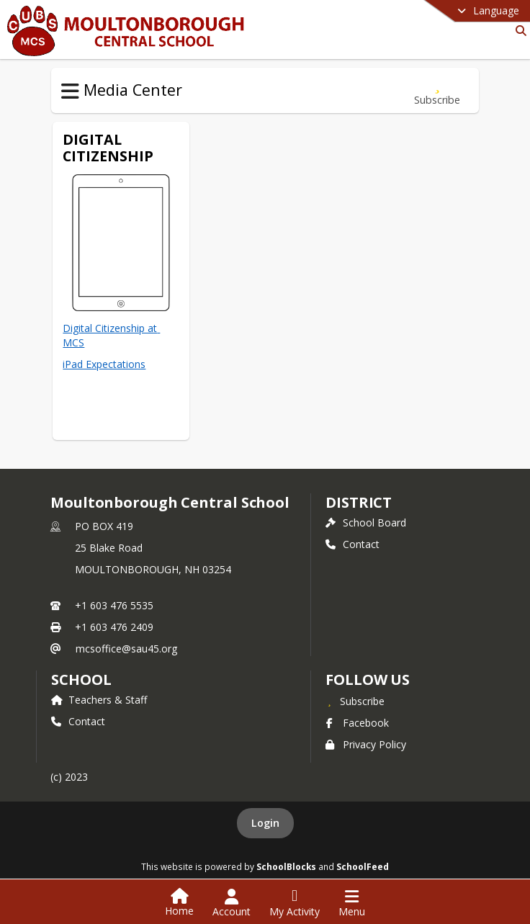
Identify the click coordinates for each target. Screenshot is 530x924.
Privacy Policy (365, 744)
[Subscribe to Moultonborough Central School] (355, 701)
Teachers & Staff (99, 700)
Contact (352, 544)
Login (265, 823)
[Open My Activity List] (294, 903)
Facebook (357, 723)
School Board (365, 522)
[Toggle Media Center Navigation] (70, 91)
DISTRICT (358, 502)
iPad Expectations (104, 364)
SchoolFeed (362, 866)
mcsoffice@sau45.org (126, 648)
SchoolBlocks (286, 866)
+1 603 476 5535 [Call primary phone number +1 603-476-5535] (114, 605)
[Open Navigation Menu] (351, 903)
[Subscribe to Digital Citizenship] (437, 90)
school (81, 679)
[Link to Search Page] (518, 30)
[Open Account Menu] (231, 903)
